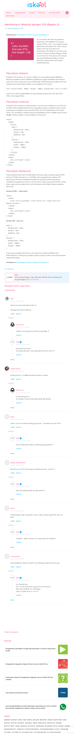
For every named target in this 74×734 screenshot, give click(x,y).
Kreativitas (51, 715)
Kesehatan (42, 715)
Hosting (14, 715)
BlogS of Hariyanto (17, 455)
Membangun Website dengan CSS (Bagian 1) (32, 35)
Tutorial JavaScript (54, 724)
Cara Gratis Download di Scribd (16, 685)
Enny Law (20, 317)
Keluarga (29, 715)
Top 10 (58, 721)
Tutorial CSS (9, 261)
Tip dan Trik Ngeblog (32, 721)
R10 (11, 291)
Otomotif (32, 718)
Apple (20, 712)
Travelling (64, 721)
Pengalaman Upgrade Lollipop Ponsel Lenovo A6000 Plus (26, 656)
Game (64, 712)
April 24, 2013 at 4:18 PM (23, 319)
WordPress (62, 727)
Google (7, 715)
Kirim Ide (41, 13)
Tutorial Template (38, 727)
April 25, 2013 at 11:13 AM (23, 433)
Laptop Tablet (10, 718)
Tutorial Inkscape (40, 724)
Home (8, 13)
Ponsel (61, 718)
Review (67, 718)
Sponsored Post (10, 721)
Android (7, 712)
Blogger (36, 712)
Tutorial (8, 724)
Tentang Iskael (20, 13)
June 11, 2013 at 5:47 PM (17, 551)
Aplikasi (14, 712)
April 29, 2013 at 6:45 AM (17, 503)
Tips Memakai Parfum (47, 721)
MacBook (24, 718)
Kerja (35, 715)
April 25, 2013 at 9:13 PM (17, 457)
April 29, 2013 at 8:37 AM (23, 527)
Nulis (12, 501)
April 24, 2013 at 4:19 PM (23, 385)
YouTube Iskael (54, 13)
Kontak (31, 13)
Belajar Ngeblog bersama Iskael (35, 732)
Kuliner (59, 715)
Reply (13, 306)
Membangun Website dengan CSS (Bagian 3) (32, 255)
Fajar (12, 409)
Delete (18, 306)
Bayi (25, 712)
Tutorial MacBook (11, 727)
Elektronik (57, 712)
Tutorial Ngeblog (25, 727)
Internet (21, 715)
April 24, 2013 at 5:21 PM (23, 337)
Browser (44, 712)
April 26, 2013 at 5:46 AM (23, 479)
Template (21, 721)
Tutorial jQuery (51, 727)
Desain (50, 712)
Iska (17, 334)
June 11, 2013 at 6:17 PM (22, 573)
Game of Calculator (32, 272)
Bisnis (30, 712)
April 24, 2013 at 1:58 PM (17, 364)
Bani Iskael (10, 16)
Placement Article (52, 718)
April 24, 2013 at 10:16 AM (17, 293)
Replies (11, 310)
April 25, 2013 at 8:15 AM (17, 412)
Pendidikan (40, 718)
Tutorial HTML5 (28, 724)
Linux (17, 718)
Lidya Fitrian (15, 361)
